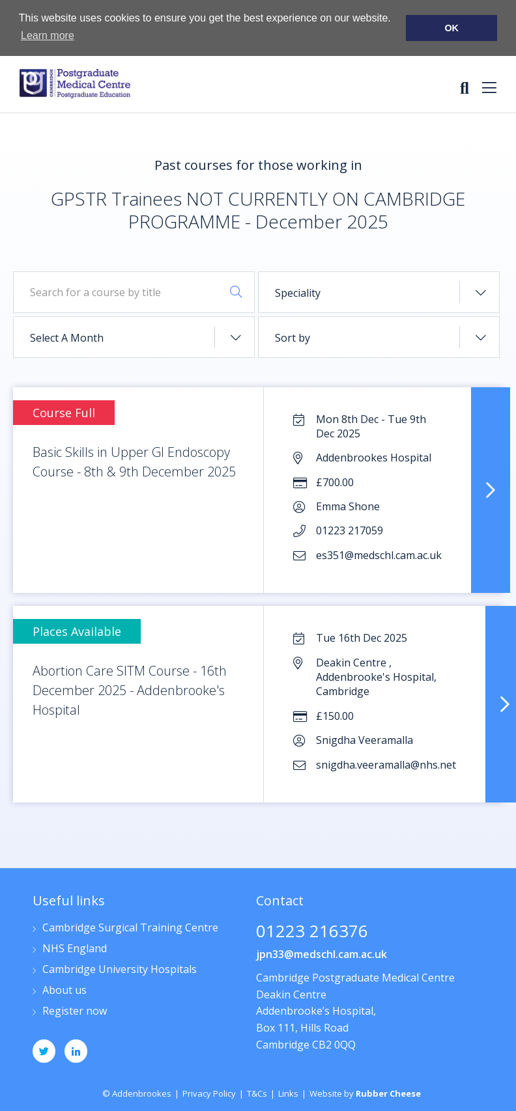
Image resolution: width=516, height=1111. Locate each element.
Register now (74, 1012)
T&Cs (257, 1093)
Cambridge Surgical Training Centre (130, 928)
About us (64, 991)
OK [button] (451, 28)
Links (288, 1093)
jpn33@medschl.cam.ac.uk (321, 954)
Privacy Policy (209, 1093)
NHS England (74, 949)
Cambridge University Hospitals (119, 970)
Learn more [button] (47, 35)
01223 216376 (312, 932)
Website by (365, 1093)
